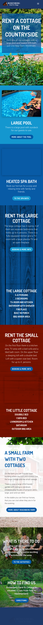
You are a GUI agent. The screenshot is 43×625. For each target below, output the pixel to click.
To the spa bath (21, 172)
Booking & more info (21, 223)
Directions (21, 538)
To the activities (21, 499)
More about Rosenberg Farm (21, 447)
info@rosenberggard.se (21, 588)
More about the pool (21, 137)
